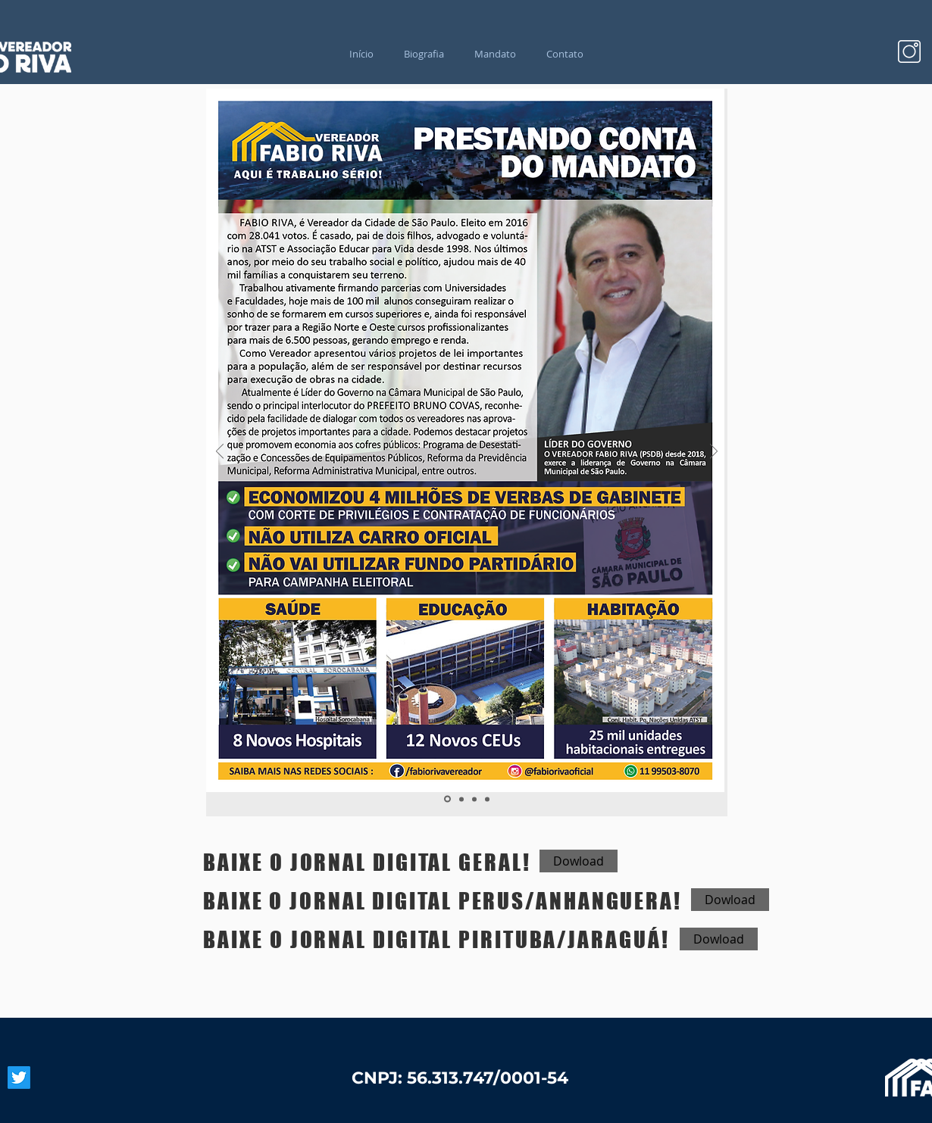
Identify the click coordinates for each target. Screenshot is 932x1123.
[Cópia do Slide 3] (487, 799)
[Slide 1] (447, 799)
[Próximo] (714, 452)
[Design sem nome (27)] (909, 51)
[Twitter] (19, 1077)
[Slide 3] (474, 799)
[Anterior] (220, 452)
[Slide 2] (461, 799)
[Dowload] (578, 861)
